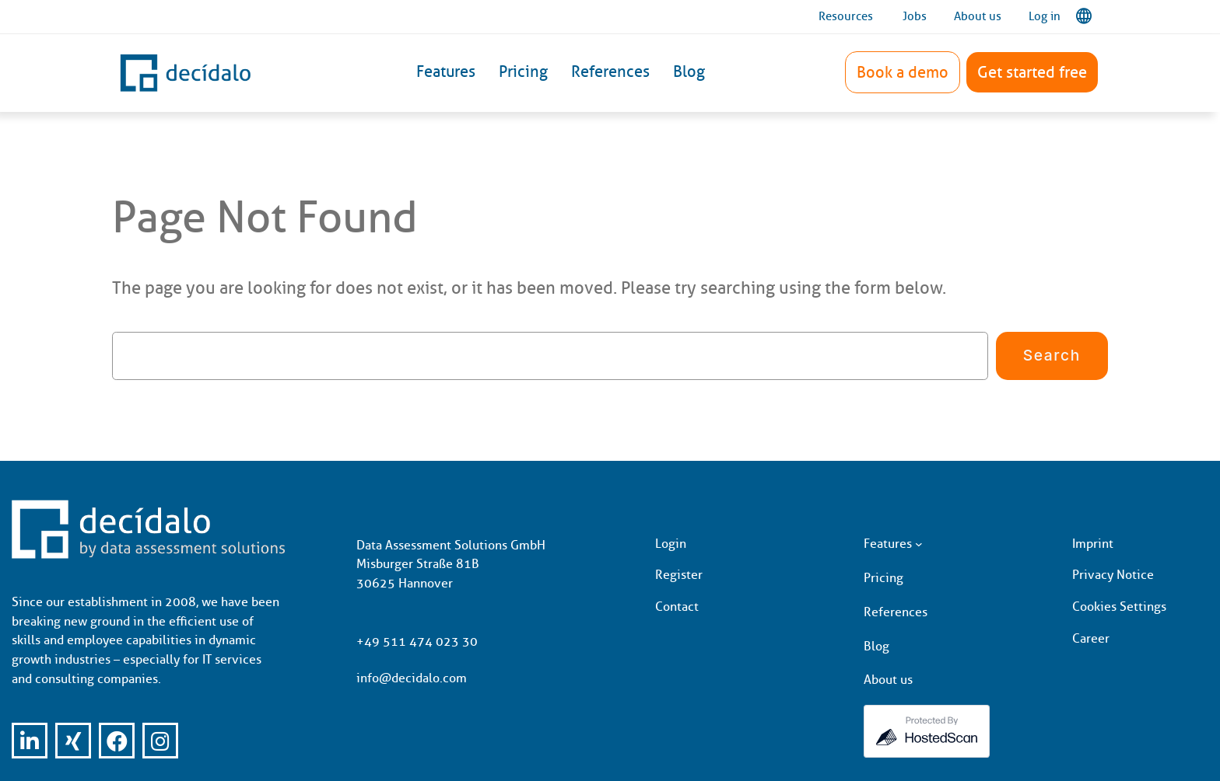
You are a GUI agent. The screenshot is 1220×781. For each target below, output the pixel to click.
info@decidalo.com (411, 678)
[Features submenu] (919, 544)
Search (1052, 355)
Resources (846, 16)
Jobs (915, 16)
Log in (1044, 16)
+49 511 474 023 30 (417, 641)
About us (977, 16)
